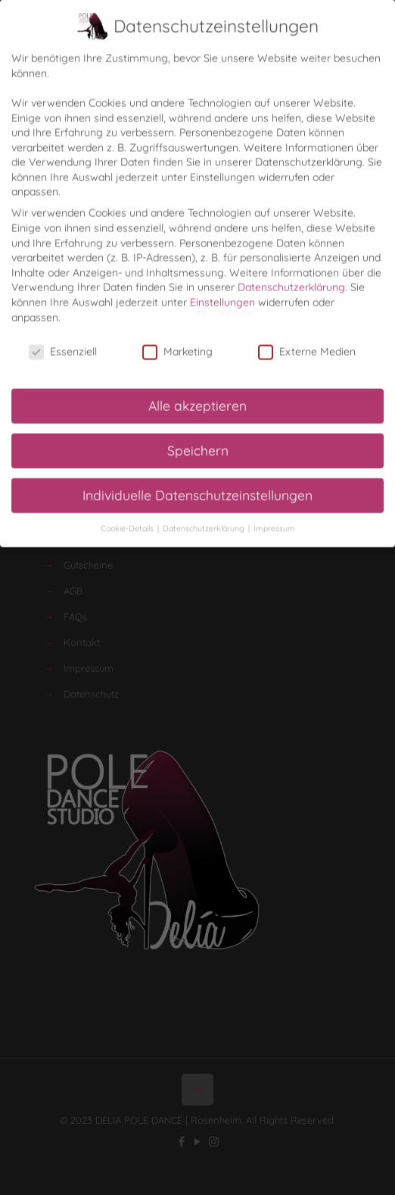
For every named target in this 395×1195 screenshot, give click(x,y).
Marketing (177, 339)
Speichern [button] (198, 437)
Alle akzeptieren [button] (197, 392)
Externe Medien (307, 339)
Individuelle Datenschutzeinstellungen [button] (197, 482)
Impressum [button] (274, 515)
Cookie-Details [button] (128, 515)
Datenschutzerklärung (291, 274)
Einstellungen (222, 289)
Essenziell (63, 339)
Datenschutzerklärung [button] (205, 515)
